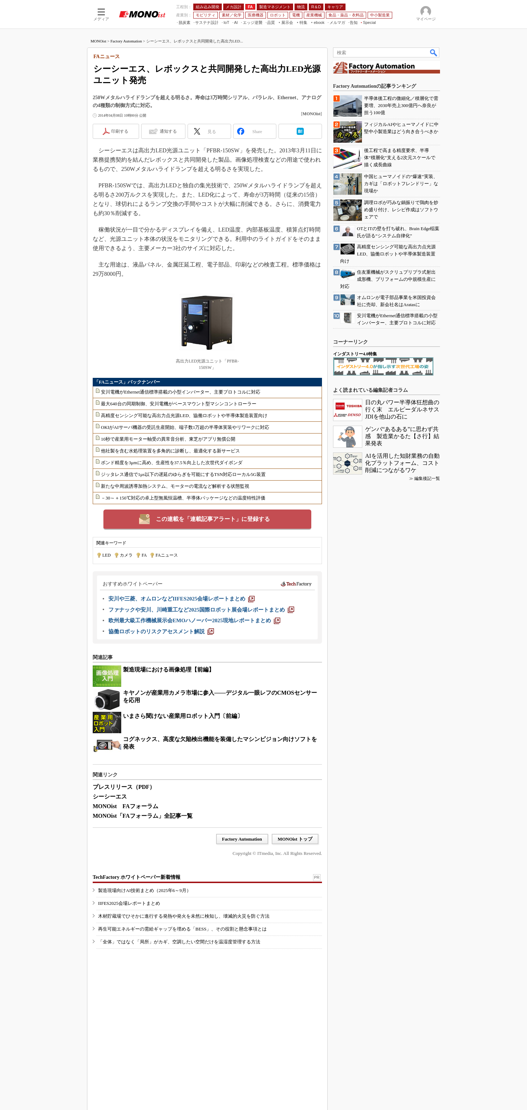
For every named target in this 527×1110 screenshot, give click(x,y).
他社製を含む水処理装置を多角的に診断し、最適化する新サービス (170, 450)
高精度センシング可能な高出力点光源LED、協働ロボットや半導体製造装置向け (184, 415)
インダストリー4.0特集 (355, 353)
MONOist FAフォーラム (125, 806)
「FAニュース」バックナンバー (127, 382)
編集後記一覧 (427, 478)
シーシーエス (110, 797)
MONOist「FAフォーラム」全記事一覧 (143, 816)
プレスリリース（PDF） (124, 787)
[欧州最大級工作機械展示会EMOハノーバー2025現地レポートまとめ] (194, 620)
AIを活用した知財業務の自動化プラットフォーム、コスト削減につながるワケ (402, 463)
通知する (168, 131)
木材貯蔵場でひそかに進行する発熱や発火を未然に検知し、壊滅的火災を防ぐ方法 (184, 916)
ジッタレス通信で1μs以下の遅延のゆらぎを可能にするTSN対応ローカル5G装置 (183, 474)
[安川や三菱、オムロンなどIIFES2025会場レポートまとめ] (181, 599)
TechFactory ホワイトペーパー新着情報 (136, 877)
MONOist (98, 41)
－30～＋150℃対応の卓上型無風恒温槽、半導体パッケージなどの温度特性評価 (183, 498)
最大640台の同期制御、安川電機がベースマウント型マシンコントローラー (178, 403)
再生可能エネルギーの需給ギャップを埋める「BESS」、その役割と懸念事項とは (182, 929)
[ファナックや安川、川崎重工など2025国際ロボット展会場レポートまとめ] (201, 610)
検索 (434, 52)
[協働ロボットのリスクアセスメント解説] (161, 631)
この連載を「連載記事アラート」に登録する (213, 519)
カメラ (126, 555)
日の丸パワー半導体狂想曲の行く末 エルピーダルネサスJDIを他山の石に (402, 409)
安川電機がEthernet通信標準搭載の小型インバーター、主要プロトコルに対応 (180, 392)
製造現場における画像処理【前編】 (168, 669)
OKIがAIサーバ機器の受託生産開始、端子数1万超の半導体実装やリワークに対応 (185, 427)
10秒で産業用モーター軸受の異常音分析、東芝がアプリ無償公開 (168, 439)
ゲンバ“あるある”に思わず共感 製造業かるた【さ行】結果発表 (402, 436)
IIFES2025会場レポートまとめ (129, 903)
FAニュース (166, 555)
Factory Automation (126, 41)
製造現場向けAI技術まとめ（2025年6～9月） (144, 890)
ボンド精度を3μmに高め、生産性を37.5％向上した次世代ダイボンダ (171, 462)
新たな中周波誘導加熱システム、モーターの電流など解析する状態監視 (175, 486)
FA (144, 555)
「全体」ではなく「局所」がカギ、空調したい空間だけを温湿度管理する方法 (179, 941)
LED (106, 555)
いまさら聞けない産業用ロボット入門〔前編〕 (183, 716)
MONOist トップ (295, 839)
